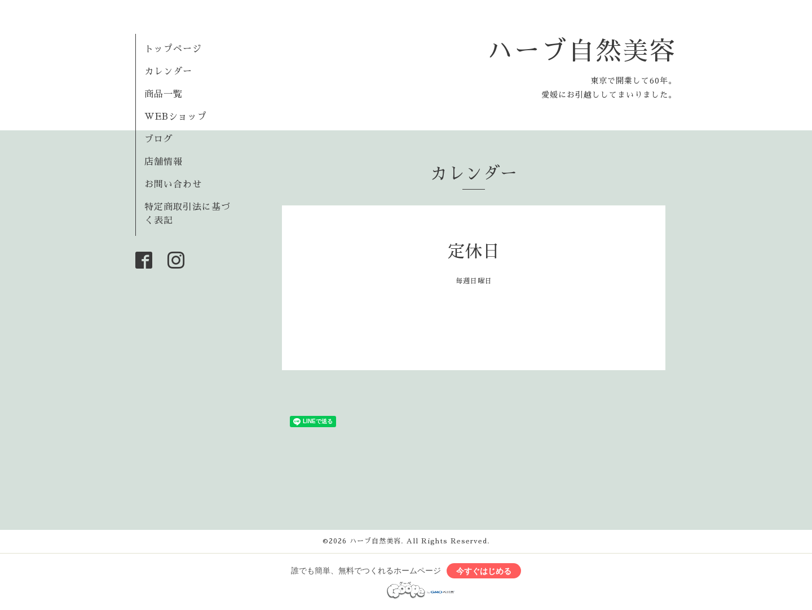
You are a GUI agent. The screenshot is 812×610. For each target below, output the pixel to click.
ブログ (158, 139)
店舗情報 (163, 161)
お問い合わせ (173, 184)
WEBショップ (175, 116)
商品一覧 (163, 94)
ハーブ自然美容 (582, 51)
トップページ (173, 49)
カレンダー (168, 71)
